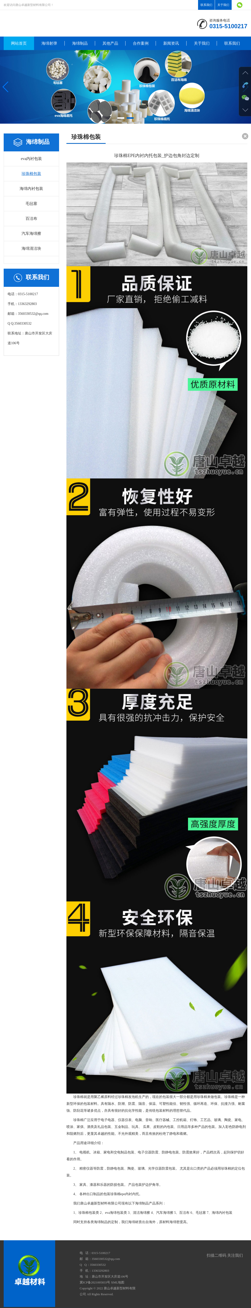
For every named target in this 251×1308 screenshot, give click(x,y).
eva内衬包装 (31, 159)
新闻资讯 (171, 43)
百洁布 (31, 218)
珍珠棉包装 (31, 174)
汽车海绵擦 (31, 233)
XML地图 (117, 1282)
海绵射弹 (49, 43)
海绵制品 (80, 43)
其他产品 (110, 43)
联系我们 (206, 5)
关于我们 (223, 5)
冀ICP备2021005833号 (95, 1282)
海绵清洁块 (31, 248)
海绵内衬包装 (31, 188)
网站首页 (19, 43)
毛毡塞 (31, 203)
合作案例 (141, 43)
